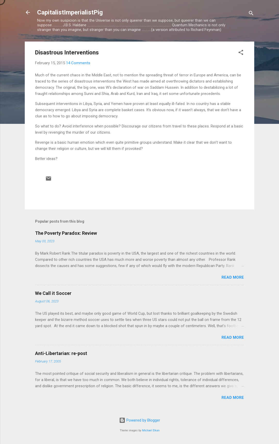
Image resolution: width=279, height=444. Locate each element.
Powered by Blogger (139, 420)
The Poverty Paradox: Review (66, 233)
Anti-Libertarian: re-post (61, 353)
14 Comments (78, 63)
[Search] (251, 14)
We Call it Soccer (53, 293)
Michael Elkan (151, 430)
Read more (232, 277)
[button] (241, 53)
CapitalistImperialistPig (70, 12)
